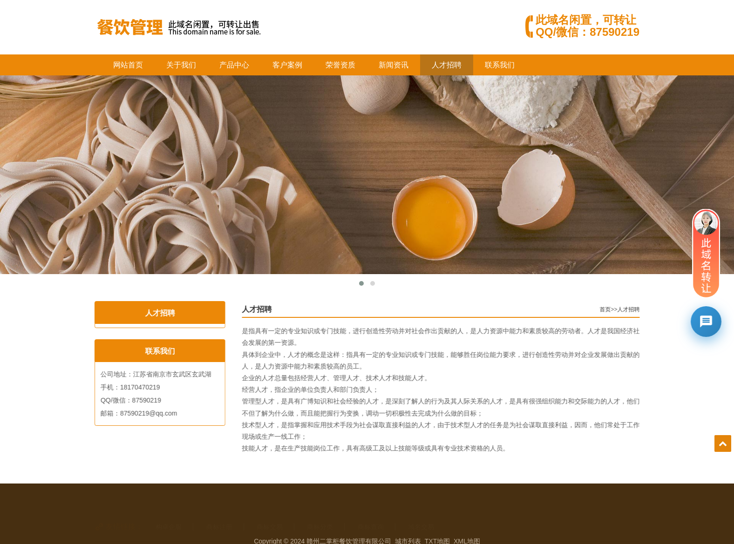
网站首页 (128, 65)
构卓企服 (169, 513)
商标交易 (270, 513)
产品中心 (234, 65)
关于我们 (181, 65)
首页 (620, 309)
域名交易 (421, 513)
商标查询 (371, 513)
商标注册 (219, 513)
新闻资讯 (393, 65)
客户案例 (287, 65)
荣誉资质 (340, 65)
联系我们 (500, 65)
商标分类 (320, 513)
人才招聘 (447, 65)
